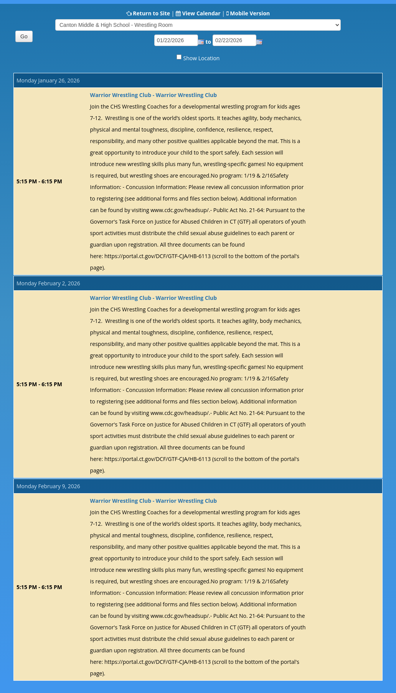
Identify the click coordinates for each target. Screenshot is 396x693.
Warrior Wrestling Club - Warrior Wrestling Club (153, 95)
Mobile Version (250, 13)
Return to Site (151, 13)
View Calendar (201, 13)
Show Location (201, 58)
